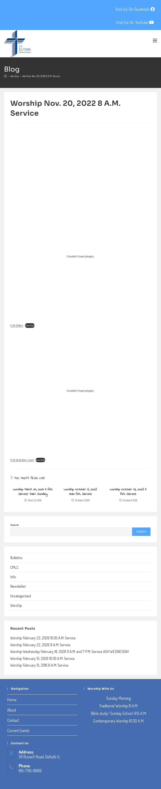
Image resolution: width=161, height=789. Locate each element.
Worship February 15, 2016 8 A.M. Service (39, 665)
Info (13, 576)
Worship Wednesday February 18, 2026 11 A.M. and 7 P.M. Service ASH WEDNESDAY (69, 651)
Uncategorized (20, 596)
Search (14, 524)
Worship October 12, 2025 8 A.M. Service (128, 492)
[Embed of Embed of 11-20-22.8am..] (80, 256)
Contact (13, 720)
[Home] (5, 76)
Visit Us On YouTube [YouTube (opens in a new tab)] (135, 22)
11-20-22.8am (16, 325)
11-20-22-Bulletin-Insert (22, 460)
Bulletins (16, 557)
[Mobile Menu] (155, 40)
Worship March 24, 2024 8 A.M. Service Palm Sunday (33, 492)
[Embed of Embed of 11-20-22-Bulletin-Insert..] (80, 391)
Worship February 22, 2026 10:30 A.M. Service (43, 638)
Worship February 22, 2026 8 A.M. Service (40, 644)
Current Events (18, 730)
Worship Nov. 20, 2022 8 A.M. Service (41, 76)
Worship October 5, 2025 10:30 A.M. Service (80, 492)
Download (30, 325)
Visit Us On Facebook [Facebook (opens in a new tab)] (135, 9)
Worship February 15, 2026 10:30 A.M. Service (42, 658)
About (11, 710)
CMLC (14, 567)
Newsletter (18, 586)
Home (12, 699)
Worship (16, 605)
